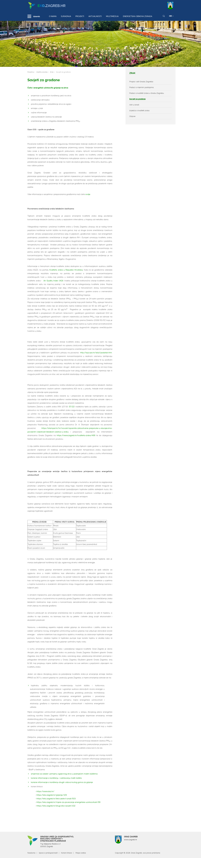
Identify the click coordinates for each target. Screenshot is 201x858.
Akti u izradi (134, 105)
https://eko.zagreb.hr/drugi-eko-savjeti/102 (55, 806)
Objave (132, 116)
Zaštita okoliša (42, 72)
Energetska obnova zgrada (137, 16)
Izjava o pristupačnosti (48, 853)
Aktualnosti (95, 16)
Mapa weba (81, 853)
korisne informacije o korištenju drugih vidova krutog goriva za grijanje (62, 782)
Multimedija (112, 16)
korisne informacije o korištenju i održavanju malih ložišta (57, 778)
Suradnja (66, 16)
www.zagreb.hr (130, 840)
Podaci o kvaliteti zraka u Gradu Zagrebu (146, 93)
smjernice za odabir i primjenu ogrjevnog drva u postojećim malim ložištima (64, 774)
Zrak (52, 72)
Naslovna (31, 853)
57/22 (71, 406)
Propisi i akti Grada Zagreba (141, 82)
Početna (30, 72)
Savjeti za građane (137, 99)
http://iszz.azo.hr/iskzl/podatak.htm (96, 353)
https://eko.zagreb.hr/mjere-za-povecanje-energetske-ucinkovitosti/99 (68, 802)
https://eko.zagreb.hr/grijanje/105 (51, 795)
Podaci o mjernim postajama (141, 87)
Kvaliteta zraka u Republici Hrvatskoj (66, 270)
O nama (53, 16)
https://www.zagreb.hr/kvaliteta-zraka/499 (76, 435)
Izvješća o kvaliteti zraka (139, 110)
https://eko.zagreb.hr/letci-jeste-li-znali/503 (56, 798)
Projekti (79, 16)
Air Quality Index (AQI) (53, 281)
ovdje (87, 194)
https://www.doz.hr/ (45, 791)
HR (171, 16)
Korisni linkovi (66, 853)
